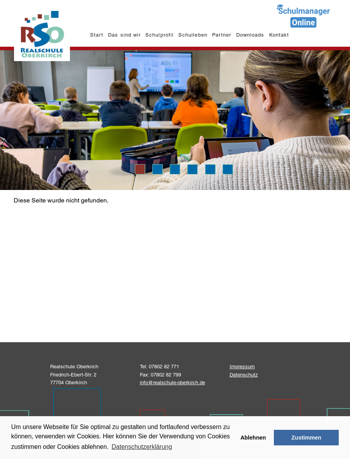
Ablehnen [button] (253, 437)
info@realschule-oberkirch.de (172, 382)
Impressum (242, 366)
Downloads (250, 35)
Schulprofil (159, 35)
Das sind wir (124, 35)
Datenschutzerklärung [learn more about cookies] (141, 446)
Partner (221, 35)
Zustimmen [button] (306, 437)
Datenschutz (244, 375)
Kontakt (279, 35)
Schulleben (192, 35)
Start (96, 35)
